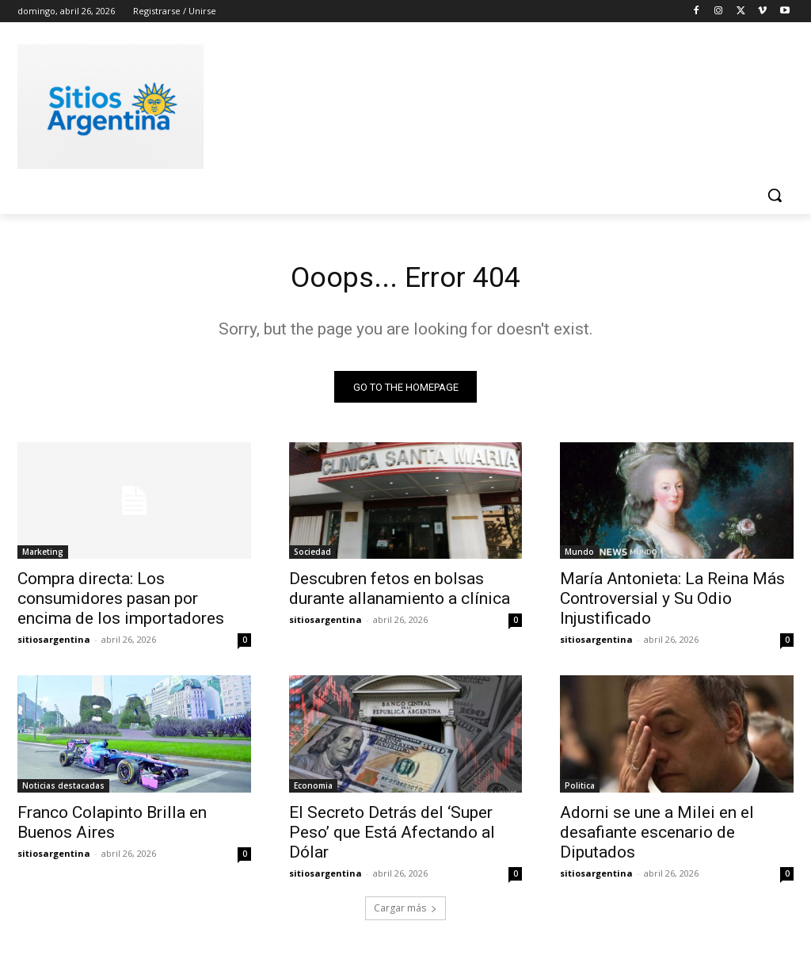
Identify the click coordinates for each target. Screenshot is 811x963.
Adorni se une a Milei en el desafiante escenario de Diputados (657, 837)
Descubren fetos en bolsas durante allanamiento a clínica (399, 593)
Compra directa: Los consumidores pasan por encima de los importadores (120, 603)
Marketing (42, 556)
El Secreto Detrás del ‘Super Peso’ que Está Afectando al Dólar (392, 837)
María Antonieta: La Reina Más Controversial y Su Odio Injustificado (672, 603)
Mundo (579, 556)
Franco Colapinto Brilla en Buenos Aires (112, 827)
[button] (775, 195)
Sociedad (312, 556)
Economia (313, 790)
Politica (580, 790)
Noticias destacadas (63, 790)
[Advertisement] (389, 104)
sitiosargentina (53, 644)
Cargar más (405, 912)
